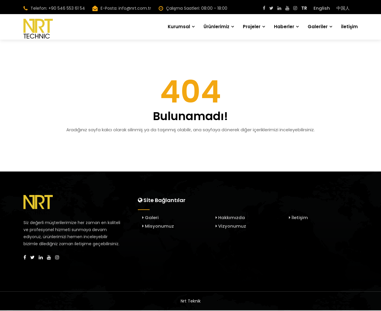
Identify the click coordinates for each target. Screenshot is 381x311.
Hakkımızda (230, 218)
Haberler (284, 26)
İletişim (349, 26)
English (322, 8)
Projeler (251, 26)
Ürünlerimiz (216, 26)
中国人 (343, 8)
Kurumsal (179, 26)
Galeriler (318, 26)
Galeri (150, 218)
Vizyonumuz (231, 226)
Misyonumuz (158, 226)
